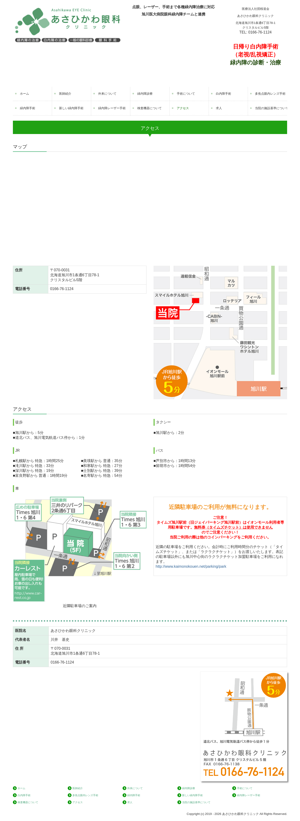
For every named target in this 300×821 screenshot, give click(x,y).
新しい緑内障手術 (71, 108)
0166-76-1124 (260, 32)
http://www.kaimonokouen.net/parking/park (191, 566)
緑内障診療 (145, 93)
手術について (186, 93)
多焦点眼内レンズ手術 (270, 93)
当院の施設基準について (271, 108)
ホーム (24, 93)
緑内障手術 (27, 108)
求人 (219, 108)
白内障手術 (223, 93)
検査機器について (149, 108)
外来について (107, 93)
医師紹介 (65, 93)
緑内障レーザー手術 (112, 108)
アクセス (183, 108)
